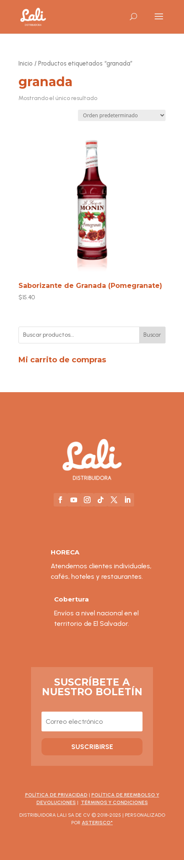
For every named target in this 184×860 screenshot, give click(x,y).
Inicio (25, 63)
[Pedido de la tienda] (122, 115)
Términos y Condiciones (114, 802)
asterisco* (97, 823)
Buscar (152, 334)
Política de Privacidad (56, 795)
